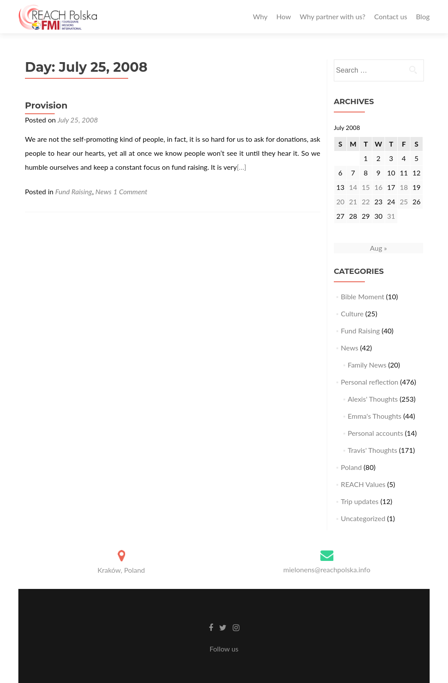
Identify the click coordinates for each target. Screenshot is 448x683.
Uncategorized (363, 518)
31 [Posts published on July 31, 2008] (391, 216)
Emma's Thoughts (375, 416)
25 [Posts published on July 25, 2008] (404, 201)
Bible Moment (362, 296)
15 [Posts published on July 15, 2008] (366, 187)
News (103, 191)
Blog (423, 16)
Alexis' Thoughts (373, 399)
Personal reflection (369, 382)
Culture (352, 313)
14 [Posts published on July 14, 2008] (353, 187)
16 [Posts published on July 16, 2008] (378, 187)
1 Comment (130, 191)
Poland (351, 467)
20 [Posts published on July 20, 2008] (340, 201)
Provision (46, 105)
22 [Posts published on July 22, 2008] (366, 201)
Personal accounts (375, 433)
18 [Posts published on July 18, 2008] (404, 187)
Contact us (390, 16)
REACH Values (363, 484)
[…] (241, 167)
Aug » (378, 248)
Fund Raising (73, 191)
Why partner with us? (332, 16)
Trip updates (359, 501)
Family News (367, 365)
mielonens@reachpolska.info (326, 569)
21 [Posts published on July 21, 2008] (353, 201)
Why (260, 16)
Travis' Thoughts (372, 450)
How (283, 16)
